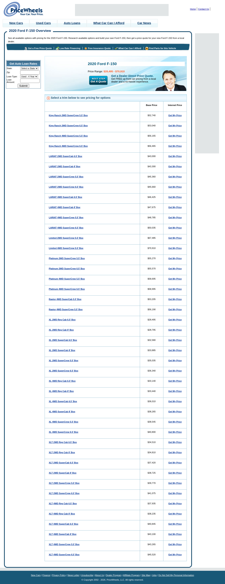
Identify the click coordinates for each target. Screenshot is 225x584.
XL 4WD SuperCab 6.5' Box (63, 401)
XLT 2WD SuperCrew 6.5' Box (64, 493)
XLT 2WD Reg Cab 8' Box (62, 452)
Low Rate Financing (69, 48)
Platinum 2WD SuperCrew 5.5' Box (67, 258)
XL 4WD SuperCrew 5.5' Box (63, 422)
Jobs (154, 575)
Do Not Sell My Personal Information (176, 575)
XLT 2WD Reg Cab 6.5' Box (63, 442)
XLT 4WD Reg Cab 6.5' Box (63, 503)
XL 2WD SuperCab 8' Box (62, 350)
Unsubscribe (87, 575)
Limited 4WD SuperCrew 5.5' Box (66, 248)
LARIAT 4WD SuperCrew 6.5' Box (66, 228)
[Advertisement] (122, 10)
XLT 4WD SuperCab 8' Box (62, 534)
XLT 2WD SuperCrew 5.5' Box (64, 483)
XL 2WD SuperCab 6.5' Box (63, 340)
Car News (144, 23)
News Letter (73, 575)
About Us (99, 575)
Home (193, 9)
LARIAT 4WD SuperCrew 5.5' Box (66, 217)
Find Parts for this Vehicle (162, 48)
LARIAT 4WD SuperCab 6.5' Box (65, 197)
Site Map (146, 575)
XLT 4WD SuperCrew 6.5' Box (64, 554)
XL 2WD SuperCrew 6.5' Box (63, 371)
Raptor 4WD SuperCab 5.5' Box (65, 299)
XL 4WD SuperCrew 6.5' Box (63, 432)
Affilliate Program (131, 575)
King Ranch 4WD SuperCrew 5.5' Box (68, 136)
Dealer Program (113, 575)
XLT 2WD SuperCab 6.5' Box (63, 462)
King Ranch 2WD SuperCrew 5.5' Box (68, 115)
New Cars (16, 23)
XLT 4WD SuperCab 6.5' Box (63, 524)
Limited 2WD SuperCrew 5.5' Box (66, 238)
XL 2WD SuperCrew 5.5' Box (63, 360)
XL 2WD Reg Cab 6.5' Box (62, 319)
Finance (46, 575)
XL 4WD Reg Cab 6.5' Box (62, 381)
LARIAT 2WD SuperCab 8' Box (64, 166)
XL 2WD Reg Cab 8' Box (61, 330)
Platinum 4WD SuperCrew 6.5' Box (67, 289)
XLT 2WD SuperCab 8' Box (62, 473)
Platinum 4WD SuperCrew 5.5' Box (67, 279)
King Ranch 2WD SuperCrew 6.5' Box (68, 125)
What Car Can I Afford (108, 23)
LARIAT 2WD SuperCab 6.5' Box (65, 156)
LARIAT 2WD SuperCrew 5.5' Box (66, 176)
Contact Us (203, 9)
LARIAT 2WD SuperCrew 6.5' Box (66, 187)
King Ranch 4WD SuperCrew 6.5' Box (68, 146)
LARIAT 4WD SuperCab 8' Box (64, 207)
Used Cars (43, 23)
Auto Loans (72, 23)
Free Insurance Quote (99, 48)
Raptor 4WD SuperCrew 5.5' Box (66, 309)
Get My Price (175, 115)
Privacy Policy (59, 575)
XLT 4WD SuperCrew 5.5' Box (64, 544)
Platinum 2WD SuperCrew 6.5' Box (67, 268)
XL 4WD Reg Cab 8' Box (61, 391)
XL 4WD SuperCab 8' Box (62, 411)
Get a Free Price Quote (40, 48)
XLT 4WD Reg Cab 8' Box (62, 514)
